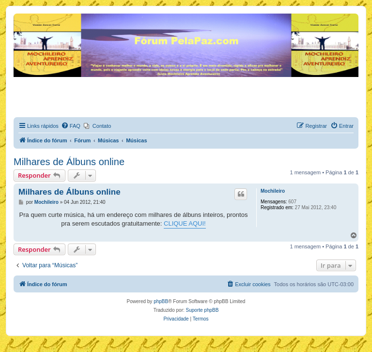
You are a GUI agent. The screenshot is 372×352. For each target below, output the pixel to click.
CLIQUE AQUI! (185, 223)
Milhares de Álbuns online (69, 161)
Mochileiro (273, 191)
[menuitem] (70, 126)
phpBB (161, 301)
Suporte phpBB (202, 310)
